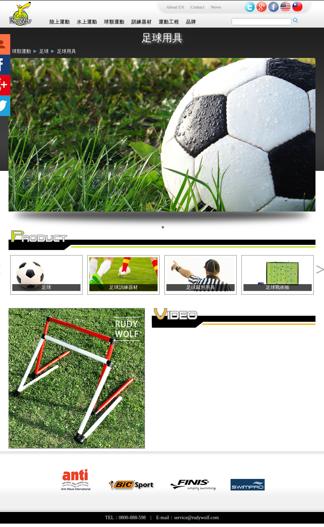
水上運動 (87, 22)
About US (175, 7)
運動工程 (169, 22)
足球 (44, 51)
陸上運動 (59, 22)
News (216, 7)
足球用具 (66, 51)
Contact (197, 7)
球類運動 (114, 22)
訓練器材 (141, 22)
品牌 (191, 22)
